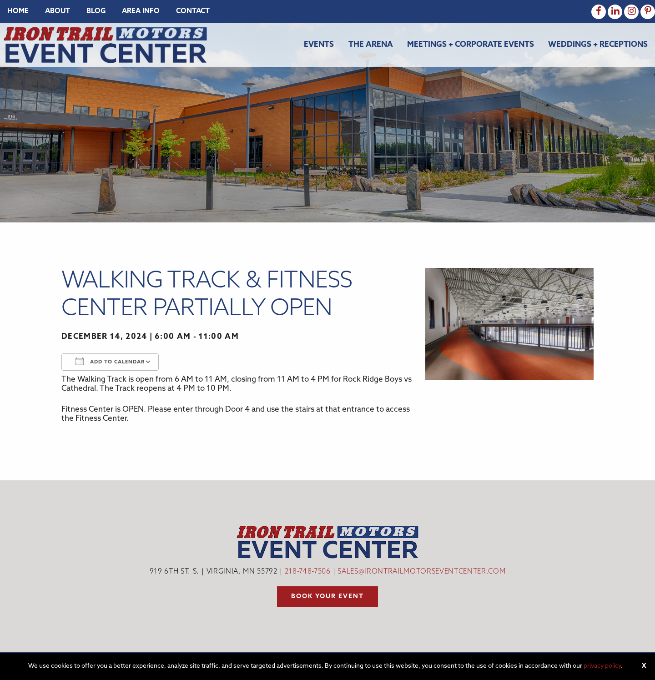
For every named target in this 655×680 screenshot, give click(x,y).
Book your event (327, 596)
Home (18, 11)
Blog (96, 11)
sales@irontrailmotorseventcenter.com (421, 572)
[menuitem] (18, 12)
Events (319, 45)
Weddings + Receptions (598, 45)
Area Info (141, 11)
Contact (193, 11)
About (57, 11)
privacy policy (602, 666)
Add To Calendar (110, 361)
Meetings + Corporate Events (470, 45)
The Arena (370, 45)
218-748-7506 (308, 572)
